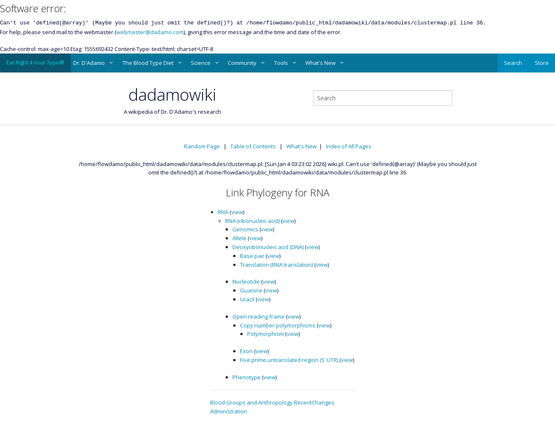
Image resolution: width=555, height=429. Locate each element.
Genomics (245, 229)
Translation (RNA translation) (276, 264)
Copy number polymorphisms (277, 325)
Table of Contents (253, 146)
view (237, 212)
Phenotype (246, 377)
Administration (228, 411)
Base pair (252, 256)
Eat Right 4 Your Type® (35, 62)
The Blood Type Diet (148, 63)
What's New (320, 63)
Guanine (251, 290)
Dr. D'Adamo (89, 63)
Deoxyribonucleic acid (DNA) (268, 247)
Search (513, 63)
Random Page (202, 146)
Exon (246, 351)
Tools (281, 63)
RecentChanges (314, 402)
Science (201, 63)
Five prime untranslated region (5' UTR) (289, 360)
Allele (239, 238)
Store (542, 63)
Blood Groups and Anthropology (251, 402)
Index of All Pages (348, 146)
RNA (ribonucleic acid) (252, 221)
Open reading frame (258, 316)
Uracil (247, 299)
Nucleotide (246, 281)
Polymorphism (265, 334)
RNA (223, 212)
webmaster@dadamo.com (150, 32)
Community (242, 63)
